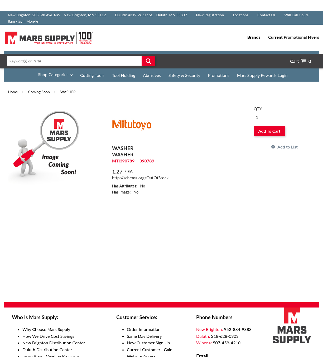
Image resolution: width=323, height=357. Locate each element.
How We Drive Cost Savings (48, 336)
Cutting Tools (92, 75)
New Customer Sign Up (148, 342)
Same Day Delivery (144, 336)
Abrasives (152, 75)
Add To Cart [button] (269, 130)
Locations (240, 15)
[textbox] (79, 61)
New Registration (210, 15)
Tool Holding (123, 75)
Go (148, 61)
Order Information (143, 329)
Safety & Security (184, 75)
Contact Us (266, 15)
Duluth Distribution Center (47, 349)
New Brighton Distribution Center (53, 342)
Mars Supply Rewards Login (262, 75)
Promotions (218, 75)
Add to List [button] (287, 146)
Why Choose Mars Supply (46, 329)
